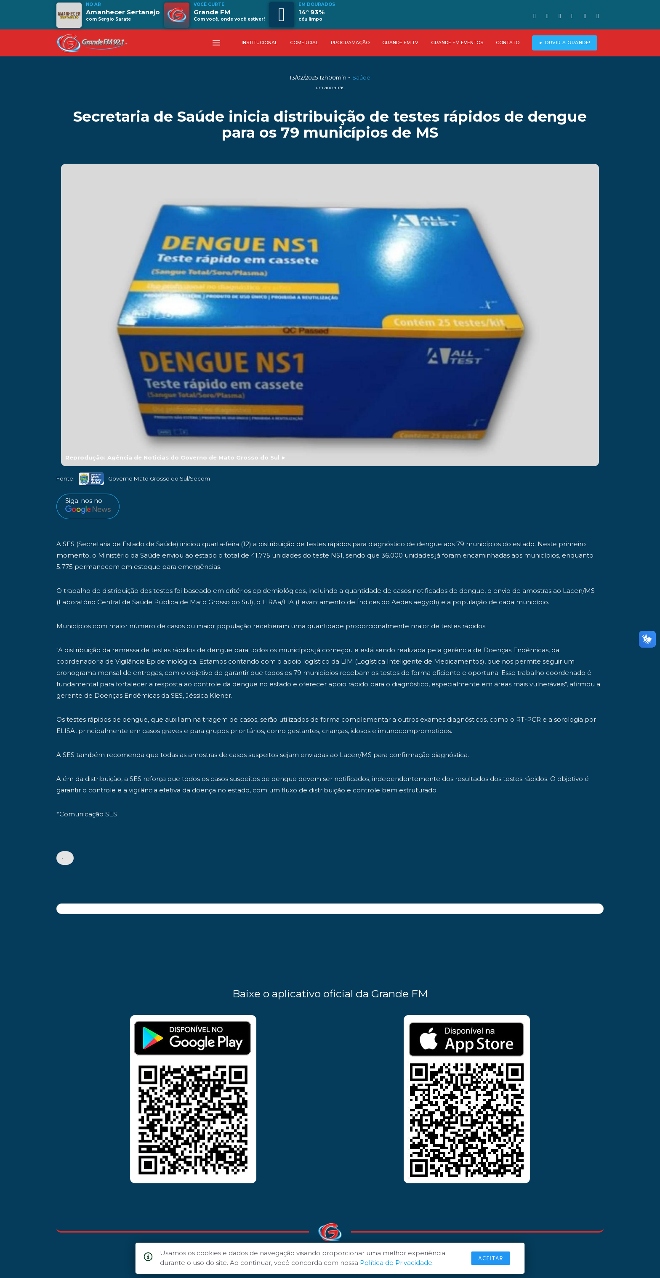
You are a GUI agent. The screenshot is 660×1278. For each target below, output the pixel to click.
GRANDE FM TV (400, 42)
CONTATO (507, 42)
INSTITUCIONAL (259, 42)
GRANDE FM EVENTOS (457, 42)
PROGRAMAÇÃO (350, 42)
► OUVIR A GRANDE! (565, 42)
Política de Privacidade (396, 1263)
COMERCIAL (304, 42)
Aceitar (490, 1258)
